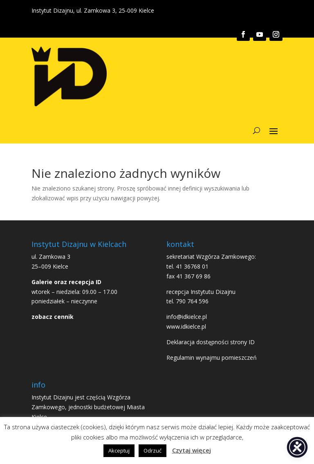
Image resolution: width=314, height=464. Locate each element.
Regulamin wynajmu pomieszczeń (211, 357)
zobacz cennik (52, 317)
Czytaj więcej (191, 450)
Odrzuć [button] (152, 450)
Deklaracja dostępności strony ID (210, 342)
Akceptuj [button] (119, 450)
